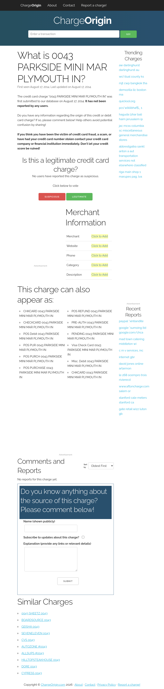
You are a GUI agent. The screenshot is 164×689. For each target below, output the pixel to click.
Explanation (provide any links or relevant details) (57, 543)
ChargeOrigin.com (53, 684)
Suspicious (52, 197)
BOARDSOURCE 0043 (36, 620)
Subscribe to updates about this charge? (51, 537)
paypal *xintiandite (131, 321)
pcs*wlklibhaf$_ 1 (130, 108)
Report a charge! (94, 5)
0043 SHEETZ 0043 (34, 613)
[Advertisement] (40, 243)
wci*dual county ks (131, 76)
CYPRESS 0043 (31, 673)
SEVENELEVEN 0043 (35, 633)
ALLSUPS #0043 (32, 653)
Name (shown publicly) (39, 521)
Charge (30, 5)
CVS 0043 (28, 640)
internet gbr (127, 357)
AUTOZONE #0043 (34, 646)
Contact (69, 5)
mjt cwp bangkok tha (133, 83)
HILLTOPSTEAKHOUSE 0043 (40, 660)
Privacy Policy (106, 684)
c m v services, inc (131, 350)
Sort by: (85, 466)
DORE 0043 (29, 666)
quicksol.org (127, 101)
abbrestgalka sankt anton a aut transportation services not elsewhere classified (132, 156)
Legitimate (79, 197)
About (52, 5)
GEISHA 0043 (30, 626)
